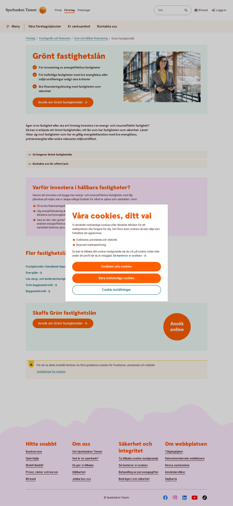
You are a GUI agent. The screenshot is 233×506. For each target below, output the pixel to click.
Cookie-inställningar (116, 290)
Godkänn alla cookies (116, 266)
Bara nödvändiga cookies (117, 278)
